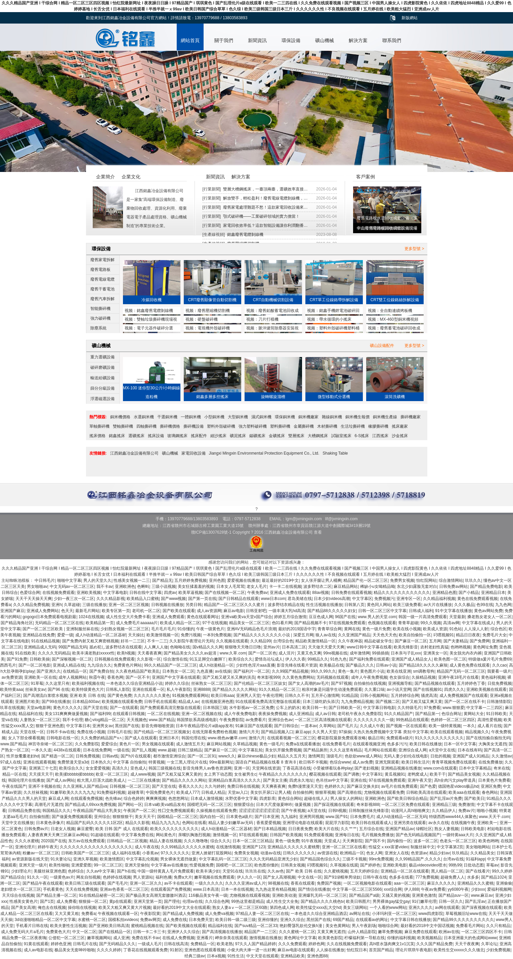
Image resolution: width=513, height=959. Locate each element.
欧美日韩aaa (222, 695)
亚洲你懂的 (268, 919)
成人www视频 (142, 774)
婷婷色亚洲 (61, 944)
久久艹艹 (349, 828)
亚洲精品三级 (444, 804)
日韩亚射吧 (256, 610)
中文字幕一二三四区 (484, 707)
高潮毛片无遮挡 (49, 804)
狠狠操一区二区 (93, 901)
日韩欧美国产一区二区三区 (85, 853)
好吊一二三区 (133, 641)
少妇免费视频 (498, 950)
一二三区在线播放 (144, 780)
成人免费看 (66, 901)
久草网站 (327, 725)
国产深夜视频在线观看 (482, 907)
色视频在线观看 (382, 622)
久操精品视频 (424, 677)
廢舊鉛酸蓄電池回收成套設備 (272, 311)
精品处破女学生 (378, 641)
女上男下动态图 (218, 774)
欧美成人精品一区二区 (180, 622)
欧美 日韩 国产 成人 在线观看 (121, 828)
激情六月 (257, 738)
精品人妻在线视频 (165, 841)
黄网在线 (352, 629)
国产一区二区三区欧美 (43, 629)
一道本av (309, 725)
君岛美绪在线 (300, 598)
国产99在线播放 (56, 701)
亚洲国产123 (253, 847)
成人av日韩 (325, 713)
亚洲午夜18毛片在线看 (458, 677)
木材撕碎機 (327, 426)
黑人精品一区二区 (447, 871)
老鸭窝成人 (418, 774)
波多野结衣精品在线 (286, 604)
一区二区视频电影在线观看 (367, 883)
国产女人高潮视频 (279, 877)
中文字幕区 (362, 598)
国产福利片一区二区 (251, 671)
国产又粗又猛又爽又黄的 (179, 774)
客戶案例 (365, 176)
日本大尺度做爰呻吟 (274, 804)
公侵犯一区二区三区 (66, 937)
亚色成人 (138, 768)
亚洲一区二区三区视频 (129, 604)
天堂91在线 (232, 871)
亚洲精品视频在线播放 (401, 768)
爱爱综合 (109, 744)
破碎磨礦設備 (102, 367)
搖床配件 (199, 435)
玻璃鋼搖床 (177, 435)
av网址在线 (359, 913)
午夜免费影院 (231, 719)
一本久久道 (41, 750)
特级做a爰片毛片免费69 (489, 659)
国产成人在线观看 (141, 738)
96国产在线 (345, 616)
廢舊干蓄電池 (102, 289)
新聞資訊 (257, 40)
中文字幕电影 (115, 592)
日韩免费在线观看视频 (351, 592)
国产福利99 (100, 713)
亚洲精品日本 (493, 592)
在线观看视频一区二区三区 (291, 738)
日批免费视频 (499, 683)
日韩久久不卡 (297, 695)
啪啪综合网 (388, 925)
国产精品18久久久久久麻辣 (423, 665)
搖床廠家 (400, 426)
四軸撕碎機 (146, 426)
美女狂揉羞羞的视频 (196, 586)
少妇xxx (478, 889)
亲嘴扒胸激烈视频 (194, 834)
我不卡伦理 (72, 719)
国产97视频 (341, 683)
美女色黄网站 (338, 925)
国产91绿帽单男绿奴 (342, 877)
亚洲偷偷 (504, 883)
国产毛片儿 (347, 725)
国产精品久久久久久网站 (234, 689)
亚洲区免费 (491, 786)
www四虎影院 (430, 913)
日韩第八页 (354, 604)
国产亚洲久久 (49, 671)
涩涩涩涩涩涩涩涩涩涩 (259, 810)
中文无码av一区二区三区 (72, 586)
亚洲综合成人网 (412, 750)
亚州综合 (102, 816)
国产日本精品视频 (270, 828)
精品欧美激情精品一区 (315, 641)
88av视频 (320, 592)
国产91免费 (17, 659)
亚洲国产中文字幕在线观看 (176, 677)
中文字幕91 (372, 774)
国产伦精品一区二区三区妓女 (260, 683)
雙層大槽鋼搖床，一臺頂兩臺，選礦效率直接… (265, 189)
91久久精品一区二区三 (279, 689)
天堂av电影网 (39, 707)
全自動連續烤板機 (396, 310)
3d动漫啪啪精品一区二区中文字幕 (44, 919)
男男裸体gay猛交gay (391, 901)
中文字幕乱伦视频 (142, 859)
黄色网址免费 (485, 647)
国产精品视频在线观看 (435, 683)
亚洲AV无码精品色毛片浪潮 (251, 629)
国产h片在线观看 (136, 756)
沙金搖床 (400, 435)
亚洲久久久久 (421, 907)
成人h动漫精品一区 (216, 665)
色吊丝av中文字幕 (332, 780)
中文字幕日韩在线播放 (410, 919)
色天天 (67, 610)
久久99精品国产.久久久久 (418, 859)
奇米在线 (502, 768)
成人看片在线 (489, 725)
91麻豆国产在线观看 (253, 725)
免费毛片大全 (494, 635)
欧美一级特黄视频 (445, 725)
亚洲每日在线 (347, 834)
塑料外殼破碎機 (221, 426)
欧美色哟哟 (488, 841)
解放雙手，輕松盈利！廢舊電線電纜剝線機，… (265, 198)
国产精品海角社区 (17, 622)
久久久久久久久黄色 (152, 695)
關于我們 (223, 40)
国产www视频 (173, 598)
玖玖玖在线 (255, 871)
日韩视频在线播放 (167, 604)
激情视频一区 (225, 834)
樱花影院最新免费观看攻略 (341, 738)
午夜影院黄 (150, 913)
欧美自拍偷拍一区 (415, 635)
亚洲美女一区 (435, 653)
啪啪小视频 (487, 810)
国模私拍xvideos (123, 919)
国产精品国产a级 (364, 895)
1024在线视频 (91, 616)
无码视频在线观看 (332, 677)
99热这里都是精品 (247, 901)
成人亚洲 (121, 937)
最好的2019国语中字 (296, 629)
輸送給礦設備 (102, 378)
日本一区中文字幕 (460, 744)
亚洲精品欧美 (293, 956)
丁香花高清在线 (297, 768)
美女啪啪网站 (478, 847)
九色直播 (205, 671)
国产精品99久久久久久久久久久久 (463, 919)
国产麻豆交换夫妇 (363, 786)
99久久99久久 (323, 671)
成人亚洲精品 (301, 713)
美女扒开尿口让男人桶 (270, 792)
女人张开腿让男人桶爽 (321, 580)
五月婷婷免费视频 (190, 580)
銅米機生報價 (357, 417)
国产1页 (47, 901)
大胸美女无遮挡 (492, 744)
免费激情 (466, 804)
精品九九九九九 (166, 822)
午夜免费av (257, 592)
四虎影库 (267, 798)
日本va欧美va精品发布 (164, 804)
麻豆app (302, 732)
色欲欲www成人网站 (363, 756)
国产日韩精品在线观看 (238, 598)
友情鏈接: (98, 453)
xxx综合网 (393, 889)
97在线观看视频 (253, 834)
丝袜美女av (35, 689)
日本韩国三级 (215, 707)
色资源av (419, 853)
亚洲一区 (242, 768)
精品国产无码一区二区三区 (461, 671)
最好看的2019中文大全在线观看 (181, 907)
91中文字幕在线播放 (453, 610)
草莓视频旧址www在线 (465, 913)
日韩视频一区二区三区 (130, 786)
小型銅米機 (214, 417)
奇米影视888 (367, 804)
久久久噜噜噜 (196, 841)
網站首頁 (190, 40)
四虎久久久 (454, 689)
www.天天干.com (494, 816)
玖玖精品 (460, 853)
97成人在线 (10, 762)
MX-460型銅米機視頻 (399, 319)
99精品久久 (317, 659)
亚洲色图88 (317, 956)
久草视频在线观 (344, 865)
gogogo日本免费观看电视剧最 (49, 616)
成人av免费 (362, 762)
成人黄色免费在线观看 (470, 665)
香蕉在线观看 (303, 883)
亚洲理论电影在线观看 (303, 822)
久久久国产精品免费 (434, 944)
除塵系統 (98, 328)
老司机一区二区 (146, 610)
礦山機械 (324, 40)
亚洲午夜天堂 (420, 780)
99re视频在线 (335, 653)
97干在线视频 (214, 622)
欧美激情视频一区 (162, 635)
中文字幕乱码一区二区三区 (223, 859)
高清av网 (451, 622)
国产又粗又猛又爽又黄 (422, 701)
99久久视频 (431, 622)
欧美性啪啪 (59, 865)
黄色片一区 (129, 744)
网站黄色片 (166, 834)
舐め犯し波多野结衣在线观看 (115, 647)
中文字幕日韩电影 (379, 707)
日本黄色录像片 (50, 822)
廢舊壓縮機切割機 (214, 310)
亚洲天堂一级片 (33, 865)
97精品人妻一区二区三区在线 (262, 913)
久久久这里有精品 (346, 750)
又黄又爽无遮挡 (331, 931)
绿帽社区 (424, 828)
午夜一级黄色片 (210, 629)
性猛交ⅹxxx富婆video (389, 847)
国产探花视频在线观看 (334, 804)
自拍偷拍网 (303, 792)
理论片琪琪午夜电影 (413, 950)
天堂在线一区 (32, 732)
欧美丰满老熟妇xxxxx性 (93, 653)
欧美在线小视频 (407, 629)
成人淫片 (287, 653)
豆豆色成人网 (321, 616)
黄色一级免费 (287, 841)
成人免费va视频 (219, 913)
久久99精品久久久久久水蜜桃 (187, 847)
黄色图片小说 (372, 671)
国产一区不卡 (138, 677)
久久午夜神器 (350, 641)
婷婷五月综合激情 (290, 616)
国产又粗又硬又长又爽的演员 (229, 677)
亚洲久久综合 (292, 919)
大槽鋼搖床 (318, 435)
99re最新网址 (221, 762)
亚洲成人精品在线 (69, 665)
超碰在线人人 (316, 798)
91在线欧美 (25, 653)
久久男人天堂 (324, 732)
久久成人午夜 (372, 725)
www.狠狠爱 (453, 707)
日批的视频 (440, 756)
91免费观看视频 (318, 834)
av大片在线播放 (438, 604)
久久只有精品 (498, 925)
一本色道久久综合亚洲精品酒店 (319, 913)
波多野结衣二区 (317, 586)
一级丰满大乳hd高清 (286, 610)
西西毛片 (8, 665)
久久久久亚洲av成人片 (245, 883)
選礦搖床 (136, 435)
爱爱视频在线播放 (243, 580)
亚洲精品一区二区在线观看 (405, 871)
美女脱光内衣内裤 (466, 653)
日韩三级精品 (190, 750)
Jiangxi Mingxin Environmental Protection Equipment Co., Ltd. (264, 453)
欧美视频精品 (429, 937)
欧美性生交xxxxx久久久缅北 (459, 950)
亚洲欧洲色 (125, 586)
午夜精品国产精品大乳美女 (97, 810)
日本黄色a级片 (239, 816)
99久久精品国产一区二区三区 (170, 665)
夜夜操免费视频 (272, 713)
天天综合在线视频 (18, 895)
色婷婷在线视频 (117, 877)
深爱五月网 (303, 635)
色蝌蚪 (143, 586)
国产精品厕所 (315, 750)
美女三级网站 (355, 907)
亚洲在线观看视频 (39, 762)
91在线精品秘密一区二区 (101, 895)
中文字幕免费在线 (137, 834)
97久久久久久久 (175, 853)
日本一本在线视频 (237, 889)
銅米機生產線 (385, 417)
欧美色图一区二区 (450, 659)
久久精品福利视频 (439, 598)
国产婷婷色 (370, 865)
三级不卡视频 (354, 859)
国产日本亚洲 (267, 816)
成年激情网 (360, 653)
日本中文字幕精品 (475, 768)
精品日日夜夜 (468, 635)
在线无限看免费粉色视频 (214, 732)
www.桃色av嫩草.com (227, 738)
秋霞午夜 (97, 677)
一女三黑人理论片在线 (187, 762)
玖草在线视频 (12, 707)
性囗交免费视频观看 (176, 810)
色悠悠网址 (178, 798)
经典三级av (194, 956)
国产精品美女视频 (464, 774)
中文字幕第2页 (450, 847)
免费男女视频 (402, 580)
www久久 (226, 756)
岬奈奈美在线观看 (231, 937)
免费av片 (466, 810)
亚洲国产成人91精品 (471, 756)
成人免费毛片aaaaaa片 (137, 622)
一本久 (469, 725)
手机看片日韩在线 (32, 925)
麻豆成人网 (58, 798)
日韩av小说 (386, 665)
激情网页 (316, 756)
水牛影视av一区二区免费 (251, 707)
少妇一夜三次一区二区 (74, 598)
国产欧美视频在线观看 (186, 925)
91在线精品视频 (45, 641)
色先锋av (113, 798)
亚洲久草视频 (85, 859)
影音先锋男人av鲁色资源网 (207, 768)
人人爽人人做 (156, 647)
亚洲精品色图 (444, 592)
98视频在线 (278, 883)
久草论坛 (489, 944)
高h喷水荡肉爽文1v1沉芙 (391, 944)
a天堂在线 (317, 810)
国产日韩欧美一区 (345, 707)
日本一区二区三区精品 (252, 841)
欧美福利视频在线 (88, 683)
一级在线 (121, 750)
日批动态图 (474, 865)
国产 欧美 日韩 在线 (304, 871)
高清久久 (120, 768)
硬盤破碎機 (208, 319)
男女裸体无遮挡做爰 (178, 859)
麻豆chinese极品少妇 (256, 756)
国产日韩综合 (286, 725)
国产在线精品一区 (114, 931)
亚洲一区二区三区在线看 (344, 847)
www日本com (273, 598)
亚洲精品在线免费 (39, 635)
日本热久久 (101, 762)
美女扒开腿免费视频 (283, 750)
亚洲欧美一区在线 (40, 677)
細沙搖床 (218, 435)
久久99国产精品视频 (290, 671)
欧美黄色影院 (330, 937)
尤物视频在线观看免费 (384, 792)
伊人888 (411, 889)
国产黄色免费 (120, 695)
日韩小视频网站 (374, 695)
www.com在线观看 (440, 768)
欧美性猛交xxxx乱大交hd (318, 907)
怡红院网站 (426, 580)
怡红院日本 (357, 950)
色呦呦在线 (180, 647)
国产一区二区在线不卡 (464, 701)
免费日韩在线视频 (243, 786)
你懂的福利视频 (401, 937)
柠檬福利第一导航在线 (364, 937)
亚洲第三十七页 (43, 768)
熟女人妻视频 (446, 828)
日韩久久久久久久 (299, 853)
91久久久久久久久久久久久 (439, 738)
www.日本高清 (206, 889)
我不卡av (104, 586)
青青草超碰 (408, 622)
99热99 (455, 865)
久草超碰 (72, 604)
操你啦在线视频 (82, 907)
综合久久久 (220, 841)
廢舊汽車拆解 (102, 298)
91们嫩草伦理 (424, 901)
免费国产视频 (329, 883)
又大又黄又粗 (67, 913)
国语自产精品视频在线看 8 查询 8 (266, 762)
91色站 (456, 629)
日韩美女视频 (293, 865)
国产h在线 (126, 871)
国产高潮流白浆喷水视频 (45, 695)
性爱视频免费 (201, 865)
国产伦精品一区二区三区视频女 (162, 732)
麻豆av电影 (233, 610)
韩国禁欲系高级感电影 (197, 719)
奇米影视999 (268, 677)
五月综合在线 (371, 828)
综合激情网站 (451, 580)
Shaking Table (335, 453)
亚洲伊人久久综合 (183, 931)
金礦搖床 (277, 435)
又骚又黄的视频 (396, 895)
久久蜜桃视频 (336, 871)
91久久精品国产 (398, 713)
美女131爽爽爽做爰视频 (66, 713)
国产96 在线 (59, 689)
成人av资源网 (209, 610)
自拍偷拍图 (39, 816)
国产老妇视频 (366, 768)
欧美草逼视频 (190, 592)
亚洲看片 (205, 937)
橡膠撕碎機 (378, 426)
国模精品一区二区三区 (177, 816)
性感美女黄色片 (23, 901)
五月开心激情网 (325, 695)
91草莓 (37, 683)
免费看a (88, 913)
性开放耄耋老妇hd (22, 756)
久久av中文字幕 (100, 871)
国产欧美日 (474, 798)
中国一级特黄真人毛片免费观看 (165, 871)
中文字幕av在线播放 (169, 865)
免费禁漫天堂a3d (72, 762)
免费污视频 (191, 635)
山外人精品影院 (362, 931)
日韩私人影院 (118, 689)
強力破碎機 (100, 318)
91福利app (475, 859)
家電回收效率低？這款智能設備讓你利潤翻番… (265, 225)
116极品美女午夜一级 (207, 895)
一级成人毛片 (150, 944)
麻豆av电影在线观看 (295, 950)
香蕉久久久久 (190, 786)
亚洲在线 (358, 780)
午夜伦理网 (272, 695)
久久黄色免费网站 (298, 677)
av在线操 (223, 671)
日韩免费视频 (88, 756)
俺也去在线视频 (52, 907)
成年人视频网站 (72, 677)
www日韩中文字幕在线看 (369, 647)
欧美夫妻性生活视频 (68, 925)
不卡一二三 (157, 641)
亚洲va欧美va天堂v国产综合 (246, 616)
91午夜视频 (311, 841)
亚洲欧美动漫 (284, 895)
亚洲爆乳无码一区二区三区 (322, 895)
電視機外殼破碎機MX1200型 (207, 329)
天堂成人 (332, 841)
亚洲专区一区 (408, 598)
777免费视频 (427, 877)
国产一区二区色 (262, 653)
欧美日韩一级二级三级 (235, 919)
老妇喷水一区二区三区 (21, 889)
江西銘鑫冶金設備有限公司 (134, 453)
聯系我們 (391, 40)
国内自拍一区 (212, 816)
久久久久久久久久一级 (373, 719)
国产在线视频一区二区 (225, 592)
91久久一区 (37, 877)
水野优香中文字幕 (241, 798)
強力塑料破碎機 (253, 426)
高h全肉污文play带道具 (455, 780)
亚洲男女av (102, 725)
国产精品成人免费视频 (183, 913)
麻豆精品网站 (346, 586)
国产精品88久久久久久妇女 (331, 610)
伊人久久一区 (249, 877)
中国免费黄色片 (160, 792)
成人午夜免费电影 (240, 713)
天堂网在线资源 (266, 768)
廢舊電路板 (100, 269)
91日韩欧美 (496, 713)
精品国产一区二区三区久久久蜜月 (234, 604)
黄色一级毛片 (271, 744)
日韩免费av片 (36, 828)
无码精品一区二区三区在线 (59, 622)
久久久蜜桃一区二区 (297, 931)
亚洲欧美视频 (89, 592)
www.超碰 (167, 750)
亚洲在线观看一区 (148, 689)
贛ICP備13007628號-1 (211, 532)
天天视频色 (137, 719)
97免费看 (432, 707)
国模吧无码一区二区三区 (209, 804)
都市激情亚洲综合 (169, 756)
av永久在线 (438, 822)
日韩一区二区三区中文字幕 (382, 610)
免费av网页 (150, 919)
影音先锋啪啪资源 (157, 725)
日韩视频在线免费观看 (114, 659)
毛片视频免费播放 (377, 834)
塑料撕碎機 (280, 426)
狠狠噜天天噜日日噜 (243, 647)
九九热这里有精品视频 (275, 889)
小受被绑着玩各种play (332, 768)
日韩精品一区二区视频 (127, 841)
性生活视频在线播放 (324, 604)
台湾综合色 (283, 641)
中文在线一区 (310, 877)
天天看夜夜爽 (149, 653)
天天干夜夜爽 (467, 944)
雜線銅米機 (332, 417)
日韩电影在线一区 (62, 738)
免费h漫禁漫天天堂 (305, 786)
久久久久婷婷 (109, 950)
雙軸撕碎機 (123, 426)
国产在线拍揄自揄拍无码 (488, 738)
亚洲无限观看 (387, 762)
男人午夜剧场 (364, 925)
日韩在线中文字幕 (145, 592)
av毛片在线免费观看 (399, 786)
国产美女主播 (275, 780)
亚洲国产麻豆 (12, 610)
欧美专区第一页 (116, 610)
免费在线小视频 (91, 732)
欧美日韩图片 (358, 901)
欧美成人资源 (435, 629)
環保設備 (291, 40)
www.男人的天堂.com (377, 616)
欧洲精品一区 (352, 853)
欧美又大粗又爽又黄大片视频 (124, 907)
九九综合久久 (99, 665)
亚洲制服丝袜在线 (82, 629)
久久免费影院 (87, 744)
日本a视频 (216, 956)
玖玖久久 (473, 580)
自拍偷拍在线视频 (370, 683)
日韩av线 (110, 756)
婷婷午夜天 (48, 847)
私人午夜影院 (179, 689)
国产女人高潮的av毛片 (308, 683)
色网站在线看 (194, 822)
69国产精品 (343, 919)
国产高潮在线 (349, 792)
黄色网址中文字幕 (300, 937)
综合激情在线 (175, 659)
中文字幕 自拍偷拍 (129, 762)
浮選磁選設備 (102, 398)
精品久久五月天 (291, 756)
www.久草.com (233, 653)
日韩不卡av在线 (60, 732)
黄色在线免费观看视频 (477, 598)
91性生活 (235, 956)
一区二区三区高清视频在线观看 (323, 719)
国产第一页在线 (202, 598)
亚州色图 (217, 580)
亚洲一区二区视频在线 (201, 713)
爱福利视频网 (499, 889)
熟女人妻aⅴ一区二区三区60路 (239, 907)
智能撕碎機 (100, 308)
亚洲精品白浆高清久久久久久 (234, 780)
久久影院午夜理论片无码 (191, 641)
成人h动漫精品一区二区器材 (100, 635)
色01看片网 (282, 622)
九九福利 (289, 816)
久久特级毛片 (409, 707)
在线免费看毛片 (336, 744)
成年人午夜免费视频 (369, 677)
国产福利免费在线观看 (369, 659)
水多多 (473, 877)
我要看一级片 (499, 671)
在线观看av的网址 (372, 919)
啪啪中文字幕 (69, 580)
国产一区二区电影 (34, 665)
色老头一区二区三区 (458, 841)
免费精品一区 (202, 944)
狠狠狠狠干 (123, 816)
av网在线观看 (447, 907)
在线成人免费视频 (178, 937)
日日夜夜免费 (300, 828)
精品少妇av (439, 853)
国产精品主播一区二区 (56, 895)
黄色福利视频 (493, 677)
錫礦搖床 (257, 435)
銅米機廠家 (308, 417)
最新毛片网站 (87, 610)
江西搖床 (380, 435)
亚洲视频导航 (400, 683)
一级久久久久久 (209, 883)
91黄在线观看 (36, 944)
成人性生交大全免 (282, 901)
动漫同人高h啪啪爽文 (410, 810)
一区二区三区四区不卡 (481, 931)
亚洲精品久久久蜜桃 (475, 883)
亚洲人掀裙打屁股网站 (211, 853)
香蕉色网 (115, 677)
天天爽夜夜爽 (273, 786)
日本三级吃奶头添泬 (321, 701)
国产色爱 (428, 786)
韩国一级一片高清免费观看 (422, 616)
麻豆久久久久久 (441, 883)
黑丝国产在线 (127, 725)
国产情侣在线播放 (314, 889)
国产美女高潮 (23, 907)
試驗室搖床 (341, 435)
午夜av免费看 (433, 889)
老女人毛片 (257, 586)
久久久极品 (464, 604)
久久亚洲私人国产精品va (85, 786)
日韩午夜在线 (375, 877)
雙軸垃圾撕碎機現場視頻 (151, 320)
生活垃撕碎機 (353, 426)
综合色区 (498, 629)
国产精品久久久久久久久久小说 (262, 635)
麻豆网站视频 (219, 744)
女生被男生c (245, 774)
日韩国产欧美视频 (286, 834)
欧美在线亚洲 (399, 671)
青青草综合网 (329, 629)
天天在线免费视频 (82, 889)
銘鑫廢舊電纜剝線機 (245, 234)
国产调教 (351, 774)
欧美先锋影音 (406, 647)
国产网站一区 (130, 804)
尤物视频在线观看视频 (249, 895)
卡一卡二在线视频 (285, 586)
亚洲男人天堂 (248, 695)
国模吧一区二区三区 (234, 865)
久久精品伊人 (444, 810)
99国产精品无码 (72, 647)
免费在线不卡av (146, 937)
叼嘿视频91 (443, 635)
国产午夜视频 (293, 810)
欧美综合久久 (240, 659)
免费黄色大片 (58, 931)
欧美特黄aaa (11, 689)
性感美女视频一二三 (132, 580)
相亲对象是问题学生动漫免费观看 (332, 689)
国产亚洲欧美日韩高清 (109, 925)
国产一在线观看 (124, 707)
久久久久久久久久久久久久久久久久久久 (96, 847)
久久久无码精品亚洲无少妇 (273, 859)
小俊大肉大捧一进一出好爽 (251, 950)
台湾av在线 (453, 859)
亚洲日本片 (169, 738)
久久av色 (275, 871)
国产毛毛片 (118, 883)
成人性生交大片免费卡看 (128, 616)
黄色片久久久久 (67, 707)
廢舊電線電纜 (102, 279)
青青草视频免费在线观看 (454, 762)
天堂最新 (457, 616)
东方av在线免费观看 (86, 841)
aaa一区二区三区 (409, 883)
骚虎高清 (429, 695)
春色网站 (490, 792)
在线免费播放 (490, 762)
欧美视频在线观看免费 (122, 701)
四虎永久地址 (301, 780)
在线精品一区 (75, 671)
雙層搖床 (296, 435)
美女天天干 (145, 816)
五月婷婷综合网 (405, 695)
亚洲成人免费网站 (43, 610)
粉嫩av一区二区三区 (41, 853)
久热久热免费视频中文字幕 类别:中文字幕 (390, 732)
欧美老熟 (225, 944)
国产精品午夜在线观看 (43, 883)
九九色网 (503, 604)
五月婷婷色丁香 (471, 683)
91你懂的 (185, 629)
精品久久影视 (137, 822)
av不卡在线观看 (178, 883)
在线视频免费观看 (58, 592)
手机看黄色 (53, 889)
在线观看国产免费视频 (171, 889)
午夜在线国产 (14, 786)
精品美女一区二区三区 (249, 622)
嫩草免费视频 (390, 931)
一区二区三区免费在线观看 (405, 804)
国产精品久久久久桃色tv (322, 901)
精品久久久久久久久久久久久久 (402, 592)
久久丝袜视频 (36, 792)
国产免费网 (480, 641)
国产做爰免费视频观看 (72, 816)
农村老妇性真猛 (434, 647)
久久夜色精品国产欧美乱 (138, 671)
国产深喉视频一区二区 (72, 659)
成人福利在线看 (126, 853)
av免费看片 (256, 719)
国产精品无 (162, 580)
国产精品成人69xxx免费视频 (90, 804)
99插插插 (380, 653)
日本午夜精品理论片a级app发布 (204, 725)
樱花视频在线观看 (325, 774)
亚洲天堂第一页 (148, 901)
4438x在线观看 (67, 750)
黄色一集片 (348, 671)
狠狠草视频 (325, 792)
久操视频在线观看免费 (216, 810)
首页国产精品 (381, 950)
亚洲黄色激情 (424, 895)
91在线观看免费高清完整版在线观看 (268, 701)
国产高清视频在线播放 (222, 931)
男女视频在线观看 (158, 744)
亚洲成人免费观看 (168, 616)
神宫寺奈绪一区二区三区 (50, 744)
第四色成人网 (282, 907)
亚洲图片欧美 (27, 701)
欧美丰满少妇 (208, 871)
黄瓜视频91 (395, 774)
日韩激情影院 (499, 701)
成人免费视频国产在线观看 (463, 695)
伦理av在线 (192, 901)
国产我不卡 (375, 841)
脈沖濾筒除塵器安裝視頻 (272, 329)
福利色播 (164, 877)
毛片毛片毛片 (163, 629)
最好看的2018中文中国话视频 (427, 925)
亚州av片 (271, 647)
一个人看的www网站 (388, 907)
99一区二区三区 (108, 865)
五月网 (435, 641)
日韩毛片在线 (119, 732)
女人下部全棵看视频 (26, 738)
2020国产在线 (53, 841)
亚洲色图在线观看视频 (204, 950)
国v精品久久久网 (208, 647)
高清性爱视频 (489, 719)
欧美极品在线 (331, 665)
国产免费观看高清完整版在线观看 (170, 707)
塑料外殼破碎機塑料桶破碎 (333, 329)
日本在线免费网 (97, 750)
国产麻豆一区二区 (411, 641)
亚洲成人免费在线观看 (290, 592)
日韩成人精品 (213, 792)
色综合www (340, 762)
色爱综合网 (30, 592)
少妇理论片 (21, 871)
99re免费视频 (381, 859)
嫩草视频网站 (99, 937)
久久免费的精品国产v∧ (101, 738)
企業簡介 (105, 176)
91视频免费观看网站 (190, 695)
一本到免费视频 (217, 635)
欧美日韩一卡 (314, 707)
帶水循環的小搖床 (335, 319)
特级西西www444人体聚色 (453, 816)
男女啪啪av (37, 586)
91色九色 (338, 659)
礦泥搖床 (238, 435)
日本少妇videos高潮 (332, 598)
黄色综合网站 (290, 798)
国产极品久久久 (360, 665)
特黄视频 (156, 762)
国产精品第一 (427, 713)
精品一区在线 (14, 774)
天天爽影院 (352, 841)
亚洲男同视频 (311, 816)
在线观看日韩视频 (129, 713)
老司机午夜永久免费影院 (360, 713)
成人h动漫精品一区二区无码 (401, 816)
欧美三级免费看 (407, 604)
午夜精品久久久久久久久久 (283, 774)
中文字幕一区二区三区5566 (357, 889)
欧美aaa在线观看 (463, 792)
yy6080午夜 (458, 889)
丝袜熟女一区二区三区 (211, 683)
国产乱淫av (475, 901)
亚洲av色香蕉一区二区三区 (124, 889)
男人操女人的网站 (346, 798)
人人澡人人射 (476, 629)
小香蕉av (150, 853)
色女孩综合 (399, 677)
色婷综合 (76, 871)
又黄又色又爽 (309, 653)
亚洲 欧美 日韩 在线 (87, 695)
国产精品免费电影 (486, 586)
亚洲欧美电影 (395, 865)
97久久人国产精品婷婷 (255, 944)
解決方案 (358, 40)
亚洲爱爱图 (81, 865)
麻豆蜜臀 (85, 828)
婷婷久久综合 (177, 683)
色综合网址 (451, 713)
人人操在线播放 (330, 950)
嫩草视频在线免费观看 (214, 877)
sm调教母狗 (423, 671)
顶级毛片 (334, 756)
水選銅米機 (144, 417)
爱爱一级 (65, 635)
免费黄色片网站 (128, 665)
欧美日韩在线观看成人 (371, 822)
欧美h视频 (126, 653)
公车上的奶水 (288, 707)
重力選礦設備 (102, 357)
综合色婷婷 (134, 798)
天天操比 (136, 635)
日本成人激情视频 (206, 798)
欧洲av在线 (449, 931)
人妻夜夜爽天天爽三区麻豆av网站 (58, 834)
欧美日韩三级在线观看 (85, 883)
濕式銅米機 (261, 417)
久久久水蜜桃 (27, 841)
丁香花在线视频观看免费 (145, 950)
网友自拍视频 (88, 877)
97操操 (345, 732)
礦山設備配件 (382, 345)
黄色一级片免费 (376, 629)
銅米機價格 (120, 417)
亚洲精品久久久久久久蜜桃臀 (293, 847)
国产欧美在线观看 (179, 610)
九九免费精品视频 (357, 701)
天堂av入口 (238, 792)
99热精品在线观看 (412, 719)
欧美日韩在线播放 (426, 744)
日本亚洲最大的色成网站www (470, 937)
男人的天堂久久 (97, 580)
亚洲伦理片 (25, 847)
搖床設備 (156, 435)
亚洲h (56, 604)
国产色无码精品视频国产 (418, 834)
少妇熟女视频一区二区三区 (124, 629)
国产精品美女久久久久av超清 (190, 653)
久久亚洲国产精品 (354, 635)
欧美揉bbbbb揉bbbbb (74, 774)
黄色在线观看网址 (203, 616)
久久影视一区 (149, 659)
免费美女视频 (246, 853)
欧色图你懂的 (266, 865)
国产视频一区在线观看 (406, 725)
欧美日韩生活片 (415, 762)
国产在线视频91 (427, 689)
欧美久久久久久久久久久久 (174, 828)
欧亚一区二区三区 (112, 774)
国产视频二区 (388, 701)
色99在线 (484, 604)
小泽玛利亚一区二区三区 (394, 913)
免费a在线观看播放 (303, 744)
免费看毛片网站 (470, 925)
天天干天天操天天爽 (33, 598)
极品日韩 (376, 738)
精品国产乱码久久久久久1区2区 (94, 822)
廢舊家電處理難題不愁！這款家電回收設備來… (265, 207)
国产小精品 (469, 592)
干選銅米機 (167, 417)
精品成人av (188, 701)
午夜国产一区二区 (139, 810)
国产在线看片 (478, 871)
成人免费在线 (175, 919)
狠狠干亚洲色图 (50, 725)
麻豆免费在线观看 (420, 931)
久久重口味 (375, 689)
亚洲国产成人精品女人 (411, 659)
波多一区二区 (426, 841)
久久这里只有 (57, 683)
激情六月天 (249, 732)
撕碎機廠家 (410, 417)
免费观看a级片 (399, 738)
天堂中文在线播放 (17, 822)
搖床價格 (97, 435)
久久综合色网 (217, 901)
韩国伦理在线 (193, 738)
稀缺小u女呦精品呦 (377, 586)
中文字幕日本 (78, 725)
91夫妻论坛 (60, 859)
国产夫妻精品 (455, 641)
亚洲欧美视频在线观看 (486, 689)
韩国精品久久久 (56, 810)
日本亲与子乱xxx (406, 653)
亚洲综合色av (280, 719)
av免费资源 (12, 677)
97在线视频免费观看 (347, 622)
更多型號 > (414, 248)
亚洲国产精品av (399, 828)
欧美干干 (438, 774)
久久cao (499, 665)
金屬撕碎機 (304, 426)
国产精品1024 (493, 877)
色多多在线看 (401, 877)
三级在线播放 (94, 604)
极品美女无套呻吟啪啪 (74, 950)
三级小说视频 (164, 586)
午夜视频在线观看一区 (118, 913)
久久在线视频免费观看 (347, 944)
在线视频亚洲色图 (217, 701)
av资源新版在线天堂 (30, 859)
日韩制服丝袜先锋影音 (369, 810)
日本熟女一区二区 (178, 671)
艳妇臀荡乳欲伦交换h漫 (301, 925)
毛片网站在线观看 (380, 750)
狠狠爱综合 (244, 804)
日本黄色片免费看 (494, 780)
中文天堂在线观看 (262, 956)
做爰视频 (303, 804)
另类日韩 (193, 604)
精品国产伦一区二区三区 (365, 580)
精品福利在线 (30, 713)
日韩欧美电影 (473, 828)
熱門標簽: (98, 417)
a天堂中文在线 (442, 750)
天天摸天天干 (41, 774)
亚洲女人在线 (397, 853)
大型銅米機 (238, 417)
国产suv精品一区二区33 (255, 925)
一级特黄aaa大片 (457, 834)
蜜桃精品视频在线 (147, 925)
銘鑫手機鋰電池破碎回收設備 (333, 311)
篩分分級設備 (102, 388)
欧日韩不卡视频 (313, 762)
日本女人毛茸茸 (230, 586)
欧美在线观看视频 (446, 732)
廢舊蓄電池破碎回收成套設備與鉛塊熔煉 (394, 329)
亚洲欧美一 (487, 822)
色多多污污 (397, 744)
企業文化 (131, 176)
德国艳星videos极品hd (458, 786)
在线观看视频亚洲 (369, 744)
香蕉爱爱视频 (268, 822)
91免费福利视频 (111, 792)
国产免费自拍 (101, 671)
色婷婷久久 (335, 786)
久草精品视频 (245, 744)
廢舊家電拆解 (102, 259)
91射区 (176, 950)
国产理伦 (172, 901)
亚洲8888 (201, 689)
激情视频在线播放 (265, 937)
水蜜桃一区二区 (92, 919)
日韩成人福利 (421, 610)
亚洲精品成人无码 (40, 647)
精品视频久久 (477, 732)
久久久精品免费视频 (31, 604)
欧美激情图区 (112, 859)
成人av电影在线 (38, 950)
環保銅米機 (285, 417)
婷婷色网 (316, 944)
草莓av (492, 865)
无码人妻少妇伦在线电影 (406, 756)
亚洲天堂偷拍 (137, 865)
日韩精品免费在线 (24, 810)
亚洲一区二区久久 (146, 883)
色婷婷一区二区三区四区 (453, 719)
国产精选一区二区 (57, 756)
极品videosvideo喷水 (427, 865)
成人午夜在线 (147, 847)
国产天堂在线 (95, 707)
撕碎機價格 (170, 426)
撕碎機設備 (193, 426)
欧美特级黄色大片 (88, 689)
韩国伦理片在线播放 (26, 780)
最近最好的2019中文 (280, 580)
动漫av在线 (270, 853)
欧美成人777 (187, 792)
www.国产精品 (162, 719)
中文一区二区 (84, 931)
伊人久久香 (295, 659)
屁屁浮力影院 (337, 822)
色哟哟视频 (461, 647)
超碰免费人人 (452, 877)
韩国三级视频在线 (164, 768)
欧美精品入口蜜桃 (143, 598)
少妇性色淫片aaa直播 (255, 665)
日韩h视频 (337, 810)
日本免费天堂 (201, 919)
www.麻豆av (482, 895)
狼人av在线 (325, 635)
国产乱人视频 (144, 750)
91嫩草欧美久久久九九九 (72, 792)
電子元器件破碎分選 (155, 328)
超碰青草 (136, 792)
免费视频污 (384, 598)
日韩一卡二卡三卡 (149, 931)
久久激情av (501, 756)
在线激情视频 (228, 847)
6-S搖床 (362, 435)
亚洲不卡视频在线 (44, 786)
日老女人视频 (63, 828)
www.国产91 (337, 816)
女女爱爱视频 (98, 768)
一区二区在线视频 (163, 713)
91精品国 (350, 695)
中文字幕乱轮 (251, 750)
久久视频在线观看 (232, 641)
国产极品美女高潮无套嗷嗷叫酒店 (156, 895)
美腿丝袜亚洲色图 (50, 871)
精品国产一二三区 (260, 931)
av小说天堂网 (399, 689)
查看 (318, 532)
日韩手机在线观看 (160, 701)
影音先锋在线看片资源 (297, 665)
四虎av (170, 592)
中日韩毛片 (45, 580)
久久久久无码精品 (54, 653)
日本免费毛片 (362, 816)
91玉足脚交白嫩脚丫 (207, 659)
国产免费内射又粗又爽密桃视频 (90, 641)
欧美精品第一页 (100, 622)
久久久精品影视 (110, 598)
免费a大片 (183, 877)
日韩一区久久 (451, 901)
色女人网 (374, 853)
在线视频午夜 (463, 822)
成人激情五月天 (190, 744)
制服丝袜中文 (423, 847)
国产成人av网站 (60, 780)
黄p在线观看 (120, 901)
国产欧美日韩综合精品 (407, 798)
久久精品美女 (482, 853)
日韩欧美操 (40, 659)
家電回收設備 (193, 453)
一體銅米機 (191, 417)
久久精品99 (260, 641)
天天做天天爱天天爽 (326, 647)
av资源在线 (327, 853)
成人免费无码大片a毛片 (22, 931)
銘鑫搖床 (117, 435)
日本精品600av (85, 701)
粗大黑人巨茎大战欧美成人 (101, 780)
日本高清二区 (294, 647)
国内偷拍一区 (399, 841)
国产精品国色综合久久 (320, 859)
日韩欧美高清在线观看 (426, 792)
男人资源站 (143, 877)
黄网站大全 (474, 713)
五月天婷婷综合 (364, 871)
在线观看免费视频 (87, 798)
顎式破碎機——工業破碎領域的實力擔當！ (261, 216)
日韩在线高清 (176, 944)
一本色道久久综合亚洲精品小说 (134, 683)
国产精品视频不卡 (310, 622)
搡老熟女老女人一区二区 (489, 616)
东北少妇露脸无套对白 (417, 586)
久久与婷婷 (215, 786)
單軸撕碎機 (99, 426)
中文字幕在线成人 (478, 622)
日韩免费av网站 (453, 586)
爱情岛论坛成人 (269, 659)
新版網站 (409, 17)
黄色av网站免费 (488, 610)
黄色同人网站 (379, 604)
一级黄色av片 (62, 877)
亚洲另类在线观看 (410, 822)
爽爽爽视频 (156, 798)
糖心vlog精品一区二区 (104, 719)
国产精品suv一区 (453, 895)
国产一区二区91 (201, 756)
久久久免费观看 (292, 944)
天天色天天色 (385, 635)
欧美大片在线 (326, 828)
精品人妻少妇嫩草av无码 (231, 822)
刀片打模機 (268, 319)
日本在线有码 (470, 750)
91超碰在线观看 (105, 834)
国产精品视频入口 (277, 732)
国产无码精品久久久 (117, 944)
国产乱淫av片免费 (446, 798)
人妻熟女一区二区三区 (40, 719)
